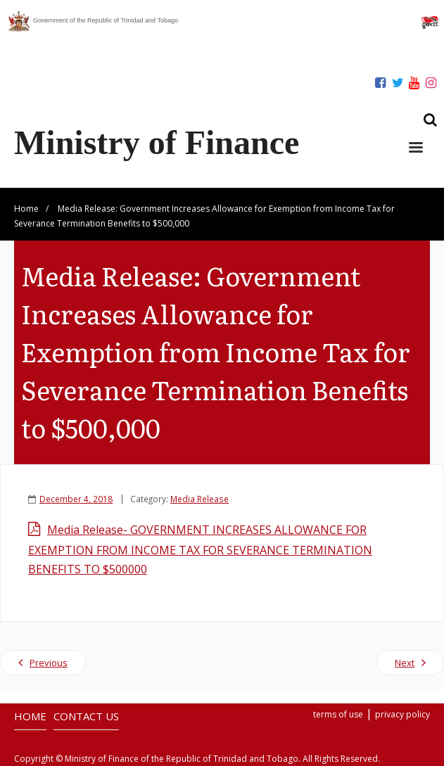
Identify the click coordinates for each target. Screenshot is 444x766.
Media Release (199, 498)
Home (26, 209)
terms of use (338, 714)
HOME (30, 716)
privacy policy (402, 714)
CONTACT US (86, 716)
